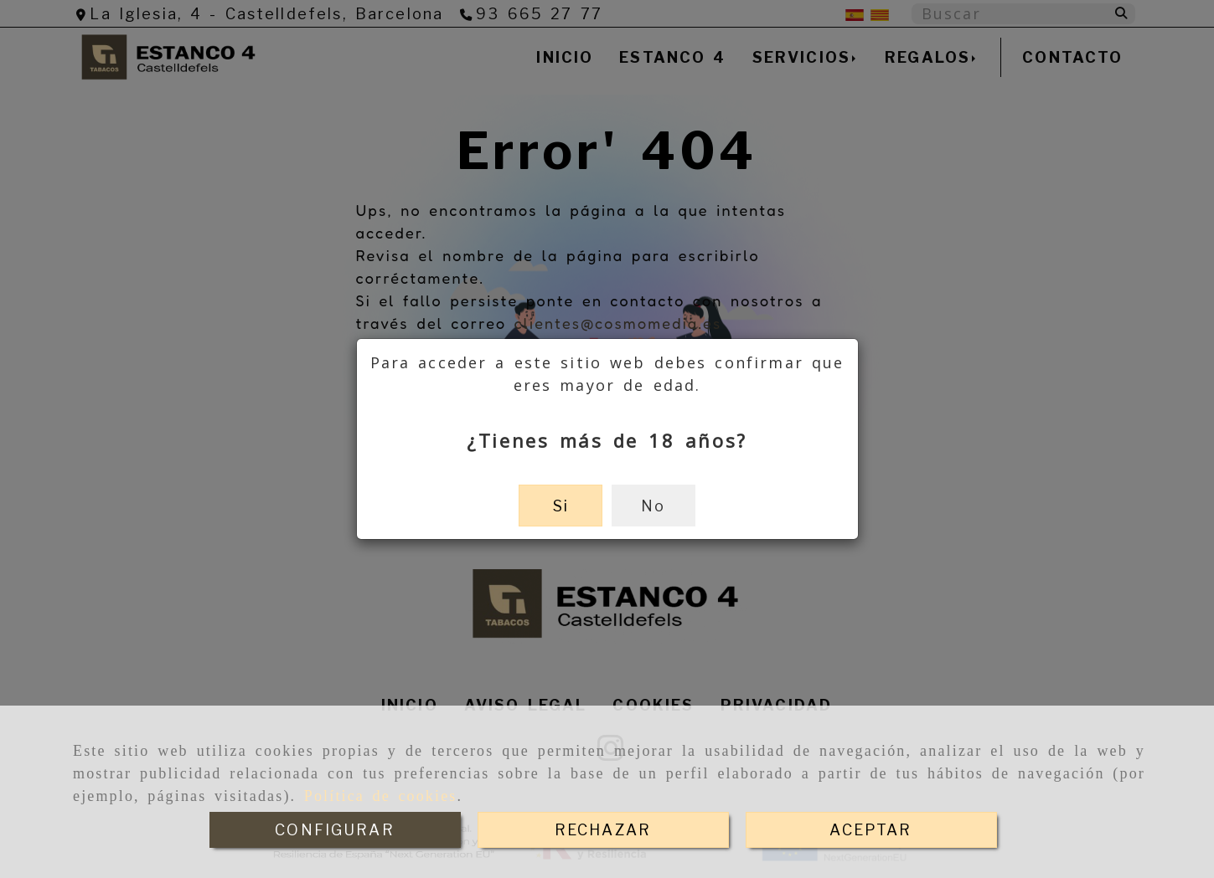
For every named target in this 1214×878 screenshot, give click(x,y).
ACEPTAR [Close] (870, 830)
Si (561, 506)
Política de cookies (380, 796)
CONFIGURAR (335, 830)
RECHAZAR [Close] (603, 830)
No (653, 506)
